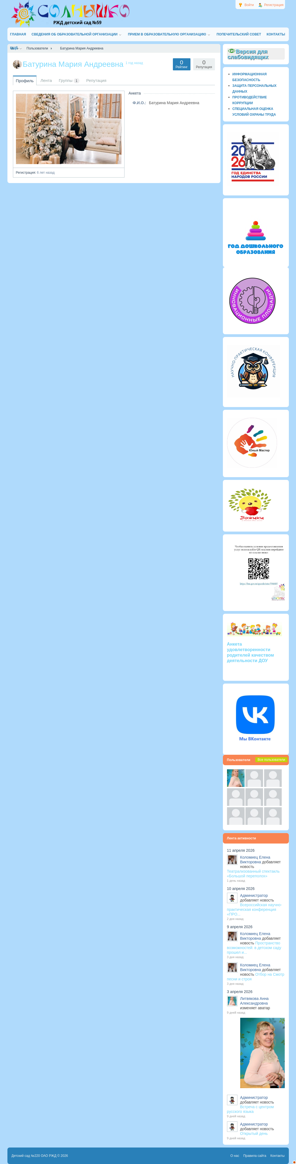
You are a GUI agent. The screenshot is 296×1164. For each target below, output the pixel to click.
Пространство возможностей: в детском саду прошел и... (254, 948)
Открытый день (254, 1133)
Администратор (254, 895)
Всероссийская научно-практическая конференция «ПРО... (254, 909)
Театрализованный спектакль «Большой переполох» (253, 873)
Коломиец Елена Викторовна (255, 859)
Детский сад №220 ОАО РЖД (34, 1156)
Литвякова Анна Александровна (254, 1000)
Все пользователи (271, 760)
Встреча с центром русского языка (250, 1109)
